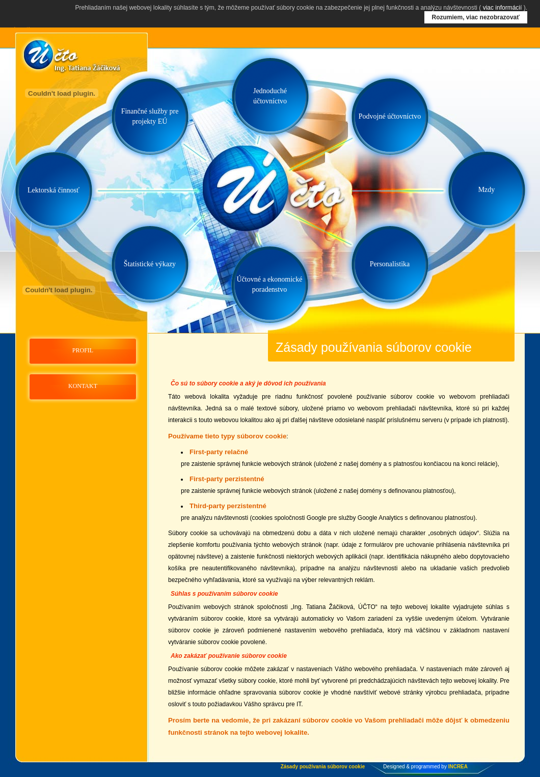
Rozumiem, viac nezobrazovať (476, 17)
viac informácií (502, 7)
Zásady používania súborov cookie (323, 766)
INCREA (458, 766)
